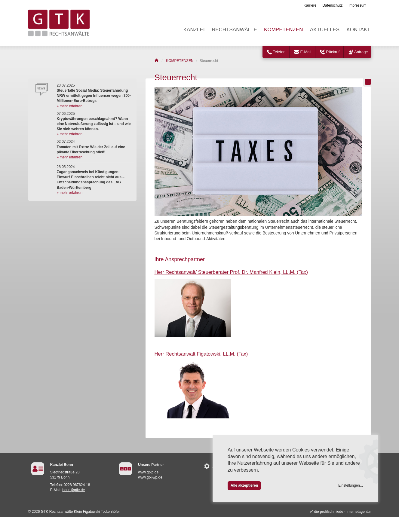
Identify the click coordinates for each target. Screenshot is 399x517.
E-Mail (305, 52)
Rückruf (332, 52)
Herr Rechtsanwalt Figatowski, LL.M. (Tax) (201, 354)
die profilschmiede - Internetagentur (342, 511)
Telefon (279, 52)
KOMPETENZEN (283, 29)
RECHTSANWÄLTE (234, 29)
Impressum (357, 5)
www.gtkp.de (148, 472)
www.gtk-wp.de (150, 477)
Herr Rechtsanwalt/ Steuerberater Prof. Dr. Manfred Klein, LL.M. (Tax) (231, 272)
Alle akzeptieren (244, 485)
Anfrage (361, 52)
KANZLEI (194, 29)
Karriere (310, 5)
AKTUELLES (324, 29)
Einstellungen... (350, 485)
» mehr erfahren (69, 106)
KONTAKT (358, 29)
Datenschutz (332, 5)
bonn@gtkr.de (73, 490)
